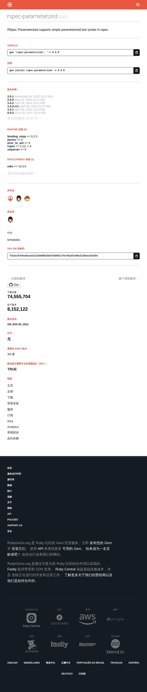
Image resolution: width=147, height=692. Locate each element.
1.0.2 (10, 103)
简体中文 (50, 662)
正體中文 (65, 662)
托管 (90, 609)
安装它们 (18, 549)
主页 (10, 385)
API (9, 514)
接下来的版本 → (129, 278)
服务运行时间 (14, 473)
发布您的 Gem (101, 543)
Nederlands (32, 662)
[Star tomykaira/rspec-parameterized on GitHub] (14, 285)
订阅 (10, 415)
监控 (34, 636)
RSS (10, 421)
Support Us (14, 525)
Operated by (32, 611)
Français (116, 662)
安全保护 (117, 636)
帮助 (9, 508)
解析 (118, 609)
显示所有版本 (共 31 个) (22, 118)
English (12, 662)
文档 (10, 391)
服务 (62, 636)
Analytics (13, 426)
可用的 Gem (71, 549)
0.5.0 (10, 112)
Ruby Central (65, 569)
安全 (9, 531)
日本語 (82, 673)
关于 (9, 502)
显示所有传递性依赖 (20, 173)
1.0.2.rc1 (13, 106)
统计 (9, 491)
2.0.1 (10, 96)
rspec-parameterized (32, 16)
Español (134, 662)
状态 (9, 468)
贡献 (9, 496)
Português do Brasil (90, 662)
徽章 (10, 409)
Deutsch (67, 673)
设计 (62, 609)
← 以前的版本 (16, 278)
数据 (9, 485)
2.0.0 (10, 99)
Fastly (11, 569)
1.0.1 (10, 109)
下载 (10, 397)
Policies (12, 519)
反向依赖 (13, 438)
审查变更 (13, 403)
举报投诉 (13, 432)
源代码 (10, 479)
